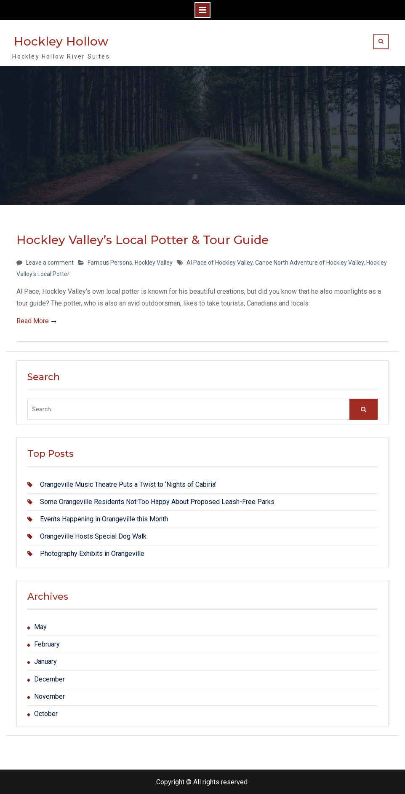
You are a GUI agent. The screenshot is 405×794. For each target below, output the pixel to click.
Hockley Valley (154, 262)
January (45, 661)
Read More (32, 321)
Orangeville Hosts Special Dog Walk (93, 536)
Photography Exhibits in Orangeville (92, 554)
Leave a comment (50, 262)
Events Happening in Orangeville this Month (104, 519)
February (47, 644)
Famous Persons (110, 262)
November (49, 696)
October (46, 714)
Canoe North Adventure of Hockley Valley (309, 262)
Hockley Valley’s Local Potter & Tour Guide (142, 240)
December (49, 679)
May (40, 627)
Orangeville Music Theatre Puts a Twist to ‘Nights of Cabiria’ (128, 484)
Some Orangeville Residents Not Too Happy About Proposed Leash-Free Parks (157, 502)
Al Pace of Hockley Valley (220, 262)
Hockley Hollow (61, 41)
